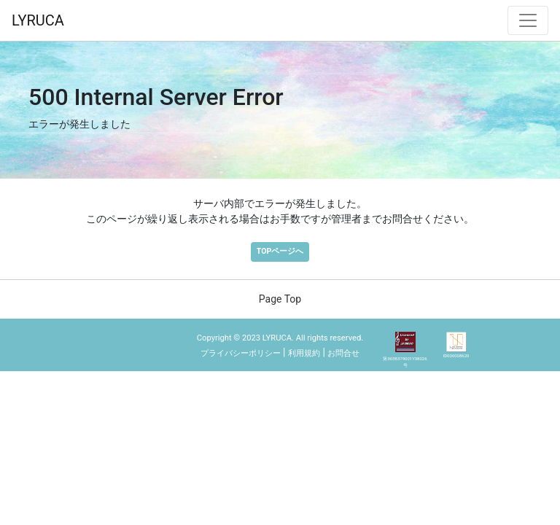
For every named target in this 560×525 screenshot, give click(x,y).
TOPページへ (280, 251)
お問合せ (343, 353)
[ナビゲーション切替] (528, 20)
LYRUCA (38, 20)
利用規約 (304, 353)
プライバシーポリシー (241, 353)
